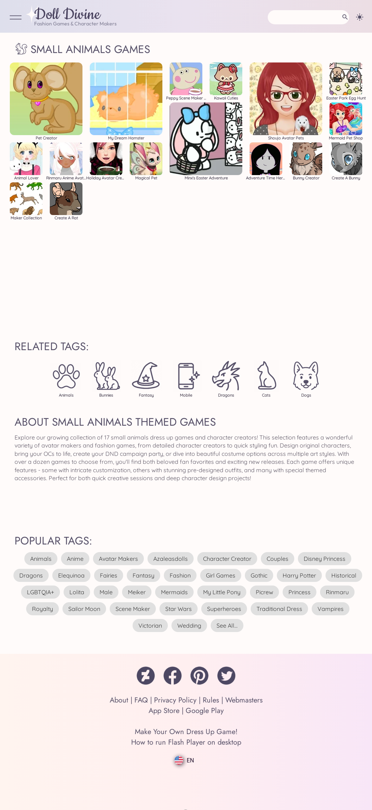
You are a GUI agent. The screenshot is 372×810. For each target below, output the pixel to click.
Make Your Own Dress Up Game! (186, 731)
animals (41, 558)
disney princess (324, 558)
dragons (31, 575)
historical (343, 575)
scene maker (133, 608)
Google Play (205, 710)
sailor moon (84, 608)
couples (277, 558)
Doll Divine (67, 15)
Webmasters (244, 700)
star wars (178, 608)
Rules (211, 700)
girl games (220, 575)
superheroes (224, 608)
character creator (227, 558)
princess (299, 592)
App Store (164, 710)
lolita (76, 592)
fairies (108, 575)
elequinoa (71, 575)
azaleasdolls (170, 558)
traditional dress (279, 608)
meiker (137, 592)
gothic (259, 575)
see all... (227, 625)
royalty (42, 608)
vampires (331, 608)
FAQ (141, 700)
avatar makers (118, 558)
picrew (264, 592)
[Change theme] (360, 17)
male (106, 592)
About (119, 700)
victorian (150, 625)
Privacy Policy (175, 700)
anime (75, 558)
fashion (180, 575)
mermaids (174, 592)
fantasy (143, 575)
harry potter (299, 575)
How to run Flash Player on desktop (186, 742)
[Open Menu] (15, 18)
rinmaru (337, 592)
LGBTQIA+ (40, 592)
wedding (189, 625)
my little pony (221, 592)
